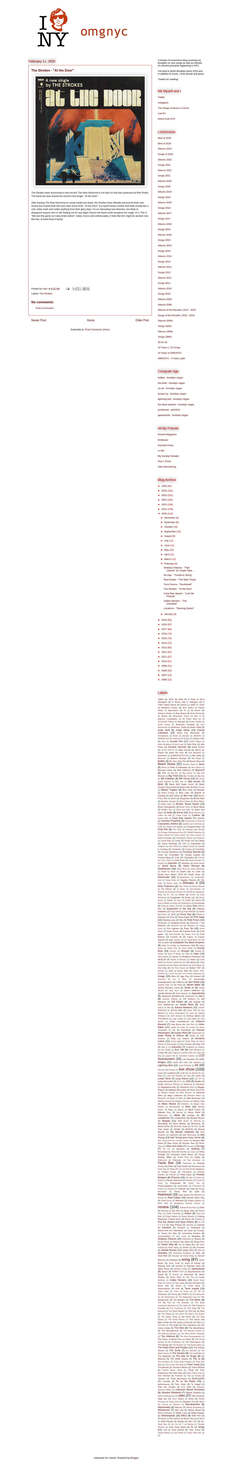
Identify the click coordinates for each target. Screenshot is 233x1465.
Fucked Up (175, 937)
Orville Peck (183, 1157)
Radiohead (164, 1194)
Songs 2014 (164, 251)
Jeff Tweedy (195, 1002)
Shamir (197, 1239)
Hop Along (191, 962)
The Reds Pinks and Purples (173, 1347)
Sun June (179, 1283)
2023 (164, 499)
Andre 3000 (195, 727)
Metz (187, 1106)
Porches (189, 1180)
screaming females (191, 1233)
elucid (198, 900)
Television (162, 1294)
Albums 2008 (165, 304)
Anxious (186, 739)
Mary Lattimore (175, 1095)
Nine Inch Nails (174, 1146)
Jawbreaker (190, 996)
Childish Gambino (194, 832)
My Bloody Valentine (182, 1132)
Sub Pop (190, 1277)
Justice (192, 1027)
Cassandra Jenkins (168, 823)
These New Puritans (183, 1362)
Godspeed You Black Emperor (188, 942)
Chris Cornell (195, 835)
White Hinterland (165, 1413)
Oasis (193, 1152)
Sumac (169, 1283)
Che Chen (177, 830)
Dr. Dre (170, 895)
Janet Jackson (182, 993)
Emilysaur (163, 439)
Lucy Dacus (182, 1078)
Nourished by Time (167, 1151)
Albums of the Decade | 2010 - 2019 (177, 310)
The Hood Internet (176, 1320)
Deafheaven (164, 868)
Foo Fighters (173, 928)
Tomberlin (179, 1376)
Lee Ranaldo (188, 1059)
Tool (189, 1376)
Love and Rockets (174, 1076)
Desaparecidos (183, 877)
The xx (196, 1358)
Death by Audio (168, 872)
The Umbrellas (195, 1353)
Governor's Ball (187, 945)
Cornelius (200, 849)
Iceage (161, 976)
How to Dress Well (178, 971)
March (168, 559)
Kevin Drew (190, 1041)
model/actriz (180, 1118)
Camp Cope (181, 815)
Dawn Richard (191, 865)
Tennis (174, 1294)
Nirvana (190, 1146)
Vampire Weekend (171, 1392)
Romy (188, 1219)
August (168, 536)
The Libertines (189, 1325)
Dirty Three (183, 886)
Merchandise (174, 1107)
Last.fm (162, 113)
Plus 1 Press (164, 461)
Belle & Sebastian (178, 767)
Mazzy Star (198, 1101)
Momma (197, 1121)
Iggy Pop (184, 976)
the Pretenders (174, 1342)
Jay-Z (202, 996)
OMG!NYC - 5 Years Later (171, 358)
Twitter (161, 97)
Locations (171, 1073)
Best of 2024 (164, 143)
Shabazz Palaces (167, 1238)
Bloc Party (188, 790)
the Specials (191, 1351)
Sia (180, 1245)
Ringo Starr (189, 1210)
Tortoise (161, 1378)
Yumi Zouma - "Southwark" (178, 584)
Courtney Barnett (192, 851)
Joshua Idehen (194, 1016)
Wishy (201, 1419)
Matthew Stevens (182, 1101)
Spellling (178, 1266)
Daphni (161, 863)
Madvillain (200, 1084)
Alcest (164, 716)
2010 (164, 661)
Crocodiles (174, 855)
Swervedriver (164, 1288)
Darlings (185, 863)
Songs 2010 (164, 293)
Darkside (172, 863)
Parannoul (187, 1163)
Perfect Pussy (169, 1172)
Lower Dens (164, 1078)
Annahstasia (163, 736)
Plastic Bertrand (174, 1180)
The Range (163, 1345)
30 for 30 (162, 342)
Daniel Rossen (195, 860)
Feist (173, 914)
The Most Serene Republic (192, 1334)
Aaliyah (183, 705)
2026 (164, 486)
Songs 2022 (164, 165)
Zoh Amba (178, 1433)
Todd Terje (177, 1373)
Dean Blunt (182, 869)
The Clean (183, 1306)
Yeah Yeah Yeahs (177, 1427)
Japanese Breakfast (171, 996)
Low (188, 1075)
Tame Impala (192, 1288)
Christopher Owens (184, 838)
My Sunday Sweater (168, 456)
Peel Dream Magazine (195, 1169)
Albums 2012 (165, 267)
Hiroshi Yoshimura (174, 962)
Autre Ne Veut (176, 752)
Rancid (161, 1198)
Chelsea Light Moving (194, 830)
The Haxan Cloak (169, 1317)
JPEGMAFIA (163, 1019)
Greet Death (187, 948)
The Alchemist (198, 1294)
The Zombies (163, 1362)
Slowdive (162, 1253)
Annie (175, 736)
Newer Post (38, 320)
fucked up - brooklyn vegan (172, 393)
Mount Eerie (163, 1126)
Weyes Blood (194, 1410)
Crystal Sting (164, 857)
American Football (185, 724)
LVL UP (198, 1079)
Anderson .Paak (178, 727)
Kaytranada (197, 1033)
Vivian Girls (174, 1402)
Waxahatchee (192, 1404)
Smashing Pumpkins (182, 1253)
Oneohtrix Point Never (182, 1154)
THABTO (185, 1294)
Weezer (178, 1407)
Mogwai (166, 1120)
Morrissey (196, 1123)
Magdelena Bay (187, 1087)
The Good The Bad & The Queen (189, 1314)
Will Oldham (175, 1419)
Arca (163, 741)
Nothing (195, 1148)
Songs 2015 (164, 240)
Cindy (177, 840)
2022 (164, 504)
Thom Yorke (193, 1364)
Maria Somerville (197, 1090)
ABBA (193, 705)
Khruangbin (171, 1044)
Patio (170, 1166)
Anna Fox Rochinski (188, 733)
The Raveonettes (194, 1345)
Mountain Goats (180, 1126)
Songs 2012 (164, 272)
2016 (164, 633)
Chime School (164, 835)
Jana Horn (174, 990)
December (170, 517)
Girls (167, 942)
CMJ (184, 844)
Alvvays (181, 721)
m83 (188, 1081)
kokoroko (176, 1047)
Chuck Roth (166, 841)
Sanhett (200, 1225)
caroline (200, 818)
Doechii (161, 892)
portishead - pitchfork (169, 409)
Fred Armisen (175, 934)
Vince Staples (178, 1399)
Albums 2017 (165, 213)
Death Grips (194, 874)
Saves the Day (169, 1233)
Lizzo (160, 1073)
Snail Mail (162, 1255)
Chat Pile (163, 829)
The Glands (166, 1314)
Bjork (160, 784)
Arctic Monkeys (164, 744)
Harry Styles (163, 957)
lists (159, 1070)
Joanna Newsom (183, 1007)
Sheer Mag (167, 1244)
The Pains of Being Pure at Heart (174, 1339)
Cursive (201, 858)
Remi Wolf (163, 1203)
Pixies (199, 1178)
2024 (164, 495)
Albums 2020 (165, 181)
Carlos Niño (163, 818)
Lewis (175, 1062)
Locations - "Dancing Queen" (179, 608)
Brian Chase (184, 801)
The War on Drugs (186, 1356)
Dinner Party (172, 883)
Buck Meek (199, 807)
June (167, 545)
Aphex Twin (198, 738)
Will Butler (162, 1419)
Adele (202, 705)
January (168, 614)
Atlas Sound (184, 750)
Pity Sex (189, 1178)
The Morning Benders (167, 1334)
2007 (164, 675)
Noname (181, 1149)
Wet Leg (179, 1410)
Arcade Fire (176, 741)
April (167, 554)
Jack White (194, 982)
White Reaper (197, 1413)
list (196, 1065)
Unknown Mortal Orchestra (189, 1389)
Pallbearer (177, 1160)
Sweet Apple (194, 1286)
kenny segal (176, 1041)
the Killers (197, 1322)
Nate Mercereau (189, 1135)
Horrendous (196, 965)
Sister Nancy (173, 1247)
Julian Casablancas (179, 1021)
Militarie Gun (164, 1112)
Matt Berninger (194, 1098)
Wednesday (164, 1407)
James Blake (193, 984)
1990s (161, 699)
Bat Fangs (196, 758)
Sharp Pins (199, 1241)
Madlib (198, 1081)
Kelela (192, 1036)
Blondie (200, 790)
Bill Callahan (167, 778)
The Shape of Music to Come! (173, 108)
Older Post (142, 320)
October (168, 526)
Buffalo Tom (166, 810)
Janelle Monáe (165, 993)
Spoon (165, 1271)
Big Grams (187, 773)
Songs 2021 (164, 175)
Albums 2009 (165, 299)
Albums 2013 (165, 256)
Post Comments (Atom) (97, 329)
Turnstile (166, 1381)
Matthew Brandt (164, 1101)
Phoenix (175, 1177)
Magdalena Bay (168, 1087)
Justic (182, 1027)
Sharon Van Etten (181, 1241)
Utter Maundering (167, 466)
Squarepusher (194, 1271)
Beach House (166, 764)
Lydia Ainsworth (165, 1081)
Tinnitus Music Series (172, 1370)
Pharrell (172, 1175)
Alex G (197, 716)
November (170, 522)
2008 (164, 670)
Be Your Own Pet (177, 761)
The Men (179, 1328)
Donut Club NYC (166, 118)
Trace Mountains (178, 1378)
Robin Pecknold (173, 1214)
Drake (181, 894)
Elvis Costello (163, 903)
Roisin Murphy (188, 1216)
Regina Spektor (194, 1201)
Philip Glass (185, 1174)
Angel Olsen (183, 730)
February (169, 563)
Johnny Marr (176, 1010)
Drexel (192, 895)
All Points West (190, 719)
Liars (185, 1062)
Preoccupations (165, 1186)
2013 (164, 647)
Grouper (185, 951)
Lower (198, 1075)
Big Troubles (189, 776)
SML (198, 1253)
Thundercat (163, 1367)
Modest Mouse (197, 1118)
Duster (170, 900)
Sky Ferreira (198, 1247)
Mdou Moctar (169, 1103)
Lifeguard (197, 1062)
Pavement (196, 1166)
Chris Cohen (179, 835)
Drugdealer (175, 897)
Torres (198, 1375)
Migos (170, 1110)
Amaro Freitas (195, 722)
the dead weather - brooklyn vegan (176, 404)
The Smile (175, 1350)
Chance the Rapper (174, 827)
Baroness (162, 758)
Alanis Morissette (197, 713)
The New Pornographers (190, 1336)
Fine (172, 917)
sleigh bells (188, 1250)
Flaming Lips (169, 920)
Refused (179, 1200)
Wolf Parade (167, 1421)
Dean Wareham (197, 869)
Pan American (193, 1160)
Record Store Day (195, 1197)
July (166, 540)
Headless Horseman (191, 956)
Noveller (183, 1152)
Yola (165, 1430)
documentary (195, 889)
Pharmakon (187, 1172)
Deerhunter (164, 877)
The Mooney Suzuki (192, 1331)
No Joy (166, 1149)
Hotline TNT (195, 968)
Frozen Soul (190, 934)
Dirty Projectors (166, 886)
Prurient (170, 1189)
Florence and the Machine (183, 926)
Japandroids (197, 993)
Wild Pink (196, 1415)
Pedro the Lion (176, 1169)
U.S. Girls (186, 1387)
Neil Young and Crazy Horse (185, 1137)
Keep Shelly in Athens (171, 1035)
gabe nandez (174, 940)
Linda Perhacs (185, 1065)
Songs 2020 (164, 186)
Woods (180, 1421)
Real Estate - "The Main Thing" (180, 579)
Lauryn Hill (170, 1056)
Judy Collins (177, 1019)
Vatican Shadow (193, 1392)
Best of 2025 (164, 138)
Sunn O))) (163, 1285)
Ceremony (197, 824)
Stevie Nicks (175, 1277)
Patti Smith (182, 1166)
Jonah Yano (192, 1010)
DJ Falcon (166, 889)
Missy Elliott (194, 1112)
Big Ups (201, 776)
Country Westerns (169, 852)
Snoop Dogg (188, 1256)
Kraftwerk (190, 1047)
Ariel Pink (191, 744)
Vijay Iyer (162, 1398)
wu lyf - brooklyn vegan (170, 388)
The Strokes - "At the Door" (178, 588)
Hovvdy (161, 971)
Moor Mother (179, 1123)
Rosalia (198, 1219)
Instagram (163, 102)
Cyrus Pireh (166, 860)
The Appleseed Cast (188, 1297)
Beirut (164, 767)
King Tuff (200, 1044)
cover (160, 855)
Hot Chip (162, 968)
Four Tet (188, 928)
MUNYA (189, 1129)
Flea (181, 920)
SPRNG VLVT (178, 1272)
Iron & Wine (180, 979)
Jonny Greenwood (177, 1013)
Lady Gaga (172, 1053)
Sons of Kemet (192, 1263)
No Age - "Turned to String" (178, 575)
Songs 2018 (164, 208)
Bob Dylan (174, 795)
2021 (164, 509)
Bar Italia (196, 755)
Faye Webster (190, 912)
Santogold (195, 1227)
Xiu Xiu (174, 1424)
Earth (188, 900)
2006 (164, 679)
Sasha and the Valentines (170, 1230)
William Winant (189, 1419)
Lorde (182, 1073)
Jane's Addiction (192, 990)
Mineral (180, 1112)
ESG (180, 906)
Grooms (173, 951)
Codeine (161, 846)
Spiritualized (197, 1268)
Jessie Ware (186, 1004)
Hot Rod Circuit (178, 968)
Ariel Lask (179, 744)
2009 (164, 665)
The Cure (191, 1308)
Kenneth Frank (165, 445)
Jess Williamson (166, 1004)
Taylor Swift (163, 1291)
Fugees (190, 937)
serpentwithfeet (164, 1236)
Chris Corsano (165, 838)
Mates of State (176, 1098)
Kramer (201, 1047)
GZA (187, 954)
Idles (173, 976)
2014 (164, 643)
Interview (161, 979)
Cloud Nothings (169, 843)
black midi (184, 787)
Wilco (184, 1415)
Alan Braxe (181, 713)
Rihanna (164, 1211)
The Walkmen (164, 1356)
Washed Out (189, 1401)
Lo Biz (161, 450)
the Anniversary (168, 1297)
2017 (164, 629)
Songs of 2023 (165, 154)
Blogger (134, 1457)
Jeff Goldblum (189, 999)
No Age (200, 1146)
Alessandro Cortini (181, 716)
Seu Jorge (181, 1236)
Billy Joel (179, 782)
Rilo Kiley (176, 1211)
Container (176, 849)
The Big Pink (164, 1303)
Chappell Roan (194, 826)
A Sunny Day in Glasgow (185, 702)
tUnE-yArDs (198, 1378)
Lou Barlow (193, 1073)
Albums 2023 (165, 148)
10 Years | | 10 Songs (169, 347)
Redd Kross (166, 1201)
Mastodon (162, 1098)
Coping (188, 849)
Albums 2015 (165, 234)
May (166, 549)
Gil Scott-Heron (191, 940)
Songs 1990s (165, 336)
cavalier (186, 824)
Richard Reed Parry (188, 1208)
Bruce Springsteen (166, 807)
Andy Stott (164, 730)
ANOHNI (197, 736)
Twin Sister (180, 1384)
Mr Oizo (194, 1126)
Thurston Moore (180, 1367)
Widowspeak (168, 1415)
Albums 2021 (165, 170)
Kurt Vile (179, 1049)
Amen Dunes (164, 725)
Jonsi (191, 1013)
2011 (164, 656)
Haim (196, 953)
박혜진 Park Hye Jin (195, 1433)
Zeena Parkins (164, 1433)
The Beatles (179, 1300)
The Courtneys (176, 1308)
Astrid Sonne (198, 747)
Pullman (182, 1188)
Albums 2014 (165, 245)
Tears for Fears (181, 1291)
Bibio (164, 773)
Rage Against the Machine (190, 1195)
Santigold (181, 1228)
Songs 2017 (164, 218)
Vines (191, 1398)
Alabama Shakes (165, 713)
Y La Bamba (187, 1424)
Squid (160, 1274)
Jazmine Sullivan (170, 999)
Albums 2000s (165, 320)
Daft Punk (180, 860)
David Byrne (169, 865)
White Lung (181, 1413)
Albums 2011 (165, 277)
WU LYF (192, 1421)
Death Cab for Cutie (190, 871)
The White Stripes (179, 1359)
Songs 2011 (164, 283)
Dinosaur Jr (190, 882)
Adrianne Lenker (169, 707)
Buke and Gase (183, 810)
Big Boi (174, 773)
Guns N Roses (174, 954)
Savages (200, 1231)
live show (187, 1069)
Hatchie (175, 957)
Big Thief (173, 775)
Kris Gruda (166, 1050)
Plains (160, 1180)
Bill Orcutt (184, 778)
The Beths (194, 1299)
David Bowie (199, 863)
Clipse (201, 840)
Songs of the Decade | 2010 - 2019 (176, 315)
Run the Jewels (166, 1222)
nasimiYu (173, 1135)
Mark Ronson (186, 1093)
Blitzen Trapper (169, 789)
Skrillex (186, 1247)
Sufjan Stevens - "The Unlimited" (175, 602)
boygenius (185, 798)
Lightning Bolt (165, 1065)
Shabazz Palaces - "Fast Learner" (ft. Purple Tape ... (179, 569)
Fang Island (176, 912)
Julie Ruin (190, 1024)
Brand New (199, 798)
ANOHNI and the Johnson (169, 739)
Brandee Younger (168, 801)
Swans (178, 1286)
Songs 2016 (164, 229)
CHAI (160, 827)
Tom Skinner (164, 1375)
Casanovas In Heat (193, 821)
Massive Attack (194, 1096)
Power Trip (194, 1183)
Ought (197, 1157)
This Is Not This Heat (174, 1365)
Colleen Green (188, 846)
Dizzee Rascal (198, 886)
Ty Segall (196, 1384)
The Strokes (46, 293)
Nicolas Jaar (188, 1143)
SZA (177, 1288)
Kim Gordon (186, 1044)
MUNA (177, 1129)
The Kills (161, 1325)
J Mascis (180, 982)
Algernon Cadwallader (167, 719)
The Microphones (169, 1330)
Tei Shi (197, 1291)
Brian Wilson (199, 801)
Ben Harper (196, 767)
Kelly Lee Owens (180, 1038)
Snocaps (175, 1256)
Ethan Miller (192, 906)
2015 (164, 638)
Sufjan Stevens (178, 1280)
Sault (190, 1230)
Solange (173, 1260)
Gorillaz (173, 945)
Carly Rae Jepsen (182, 818)
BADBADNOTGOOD (179, 756)
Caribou (196, 815)
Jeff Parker (177, 1001)
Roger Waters (172, 1216)
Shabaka (196, 1236)
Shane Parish (163, 1242)
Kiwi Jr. (164, 1047)
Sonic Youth (174, 1263)
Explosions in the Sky (179, 908)
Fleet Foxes (193, 920)
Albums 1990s (165, 331)
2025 (164, 490)
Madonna (188, 1084)
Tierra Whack (198, 1367)
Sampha (189, 1225)
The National (168, 1336)
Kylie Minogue (195, 1050)
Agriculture (173, 710)
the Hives (186, 1316)
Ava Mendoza (195, 753)
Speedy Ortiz (164, 1266)
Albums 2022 (165, 159)
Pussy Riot (180, 1191)
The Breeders (183, 1303)
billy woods (194, 781)
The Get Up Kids (196, 1311)
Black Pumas (198, 787)
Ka (174, 1030)
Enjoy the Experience (182, 903)
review (163, 1207)
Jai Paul (178, 985)
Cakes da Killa (164, 815)
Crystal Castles (192, 855)
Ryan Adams (187, 1222)
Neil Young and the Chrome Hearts (173, 1141)
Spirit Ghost (163, 1269)
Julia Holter (192, 1019)
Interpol (197, 976)
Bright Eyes (166, 804)
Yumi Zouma (177, 1430)
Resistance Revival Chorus (187, 1203)
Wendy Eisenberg (194, 1407)
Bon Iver (188, 795)
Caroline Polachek (170, 820)
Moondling (163, 1123)
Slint (199, 1250)
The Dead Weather (177, 1311)
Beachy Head (189, 764)
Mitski (177, 1115)
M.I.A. (179, 1081)
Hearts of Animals (178, 960)
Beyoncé (199, 770)
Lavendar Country (186, 1056)
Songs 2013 (164, 261)
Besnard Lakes (165, 770)
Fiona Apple (184, 917)
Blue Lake (184, 792)
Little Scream (170, 1070)
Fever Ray (185, 914)
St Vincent (174, 1275)
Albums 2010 (165, 288)
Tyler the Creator (166, 1387)
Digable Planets (188, 880)
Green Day (172, 948)
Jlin (168, 1007)
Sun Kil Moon (194, 1283)
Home (91, 320)
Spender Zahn (194, 1266)
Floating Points (178, 923)
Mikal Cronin (194, 1109)
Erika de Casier (168, 906)
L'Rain (161, 1052)
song (186, 1259)
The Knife (173, 1325)
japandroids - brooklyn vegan (173, 415)
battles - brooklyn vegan (170, 377)
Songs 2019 (164, 197)
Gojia (164, 945)
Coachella (195, 843)
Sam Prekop (176, 1225)
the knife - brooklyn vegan (171, 383)
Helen (193, 959)
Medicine (185, 1104)
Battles (161, 761)
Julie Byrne (176, 1024)
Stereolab (188, 1274)
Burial (180, 812)
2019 (164, 620)
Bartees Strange (179, 758)
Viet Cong (196, 1396)
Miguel (180, 1110)
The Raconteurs (193, 1342)
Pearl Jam (162, 1169)
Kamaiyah (186, 1030)
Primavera (196, 1186)
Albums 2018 (165, 202)
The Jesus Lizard (181, 1322)
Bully (169, 812)
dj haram (181, 889)
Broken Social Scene (187, 804)
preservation (182, 1186)
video (181, 1395)
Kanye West (181, 1032)
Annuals (185, 736)
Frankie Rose (189, 931)
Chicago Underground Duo (172, 832)
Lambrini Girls (187, 1053)
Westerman (164, 1410)
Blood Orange (168, 793)
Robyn (187, 1213)
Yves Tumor (195, 1430)
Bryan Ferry (185, 807)
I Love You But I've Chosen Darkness (184, 974)
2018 (164, 624)
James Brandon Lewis (168, 987)
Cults (177, 857)
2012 (164, 652)
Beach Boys (195, 761)
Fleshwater (162, 923)
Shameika (186, 1239)
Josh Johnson (176, 1016)
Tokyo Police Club (194, 1373)
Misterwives (163, 1115)
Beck (201, 764)
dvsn (179, 900)
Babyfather (162, 756)
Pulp (192, 1188)
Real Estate (174, 1197)
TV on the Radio (186, 1381)
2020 (164, 513)
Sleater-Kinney (169, 1250)
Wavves (176, 1404)
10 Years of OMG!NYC (170, 353)
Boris (173, 798)
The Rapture (178, 1345)
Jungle (173, 1027)
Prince (160, 1189)
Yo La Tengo (197, 1427)
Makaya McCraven (177, 1090)
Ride (202, 1207)
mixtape (191, 1115)
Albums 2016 (165, 224)
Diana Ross (171, 880)
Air (185, 710)
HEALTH (162, 959)
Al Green (195, 710)
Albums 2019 (165, 191)
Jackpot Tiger (163, 985)
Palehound (162, 1160)
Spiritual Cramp (180, 1269)
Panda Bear (166, 1162)
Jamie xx (189, 987)
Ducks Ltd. (190, 897)
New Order (172, 1143)
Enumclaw (199, 903)
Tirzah (191, 1370)
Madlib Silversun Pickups (169, 1084)
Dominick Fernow (175, 892)
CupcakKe (189, 857)
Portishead (175, 1183)
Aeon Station (188, 708)
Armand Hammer (177, 747)
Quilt (197, 1191)
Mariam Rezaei (168, 1093)
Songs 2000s (165, 326)
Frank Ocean (172, 931)
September (170, 531)
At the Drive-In (167, 750)
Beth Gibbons (183, 770)
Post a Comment (45, 308)
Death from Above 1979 (170, 874)
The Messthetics (196, 1328)
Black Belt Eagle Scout (181, 784)
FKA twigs (199, 917)
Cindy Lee (189, 840)
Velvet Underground (166, 1396)
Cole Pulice (173, 846)
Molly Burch (183, 1121)
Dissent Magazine (167, 434)
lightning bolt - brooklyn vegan (173, 399)
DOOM (189, 892)
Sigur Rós (190, 1244)
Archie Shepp (195, 741)
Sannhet (166, 1227)
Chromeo (200, 838)
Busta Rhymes (195, 813)
